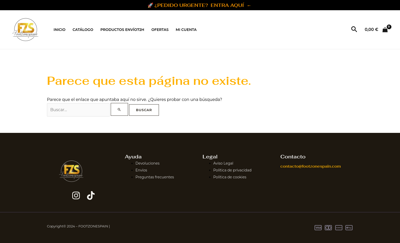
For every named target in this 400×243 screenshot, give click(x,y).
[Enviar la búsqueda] (119, 109)
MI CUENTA (186, 29)
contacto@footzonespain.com (310, 166)
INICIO (60, 29)
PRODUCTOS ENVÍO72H (122, 29)
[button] (354, 29)
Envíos (141, 170)
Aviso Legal (223, 163)
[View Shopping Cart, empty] (376, 29)
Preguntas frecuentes (154, 177)
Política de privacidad (232, 170)
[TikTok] (90, 195)
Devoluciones (147, 163)
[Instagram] (76, 195)
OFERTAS (159, 29)
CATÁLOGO (83, 29)
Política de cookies (229, 177)
